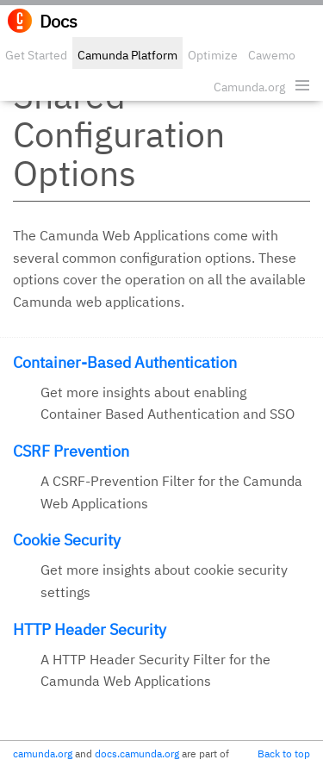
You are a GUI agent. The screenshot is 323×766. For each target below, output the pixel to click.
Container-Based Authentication (125, 362)
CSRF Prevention (71, 451)
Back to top (284, 753)
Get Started (36, 55)
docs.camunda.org (137, 753)
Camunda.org (249, 87)
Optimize (213, 55)
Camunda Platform (127, 55)
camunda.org (42, 753)
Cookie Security (67, 540)
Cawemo (271, 55)
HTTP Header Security (89, 629)
